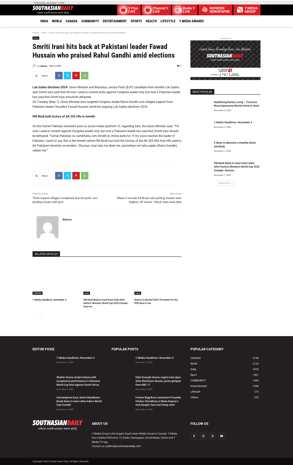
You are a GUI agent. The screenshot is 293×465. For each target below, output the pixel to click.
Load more (225, 182)
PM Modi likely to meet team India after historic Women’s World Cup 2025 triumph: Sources (105, 303)
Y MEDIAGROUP (251, 10)
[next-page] (40, 315)
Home (36, 32)
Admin (43, 66)
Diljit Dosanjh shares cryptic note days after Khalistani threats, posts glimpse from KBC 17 (158, 381)
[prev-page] (35, 315)
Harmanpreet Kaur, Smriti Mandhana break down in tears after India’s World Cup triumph (79, 401)
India (43, 32)
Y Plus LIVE (133, 10)
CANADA (37, 293)
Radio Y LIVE (189, 10)
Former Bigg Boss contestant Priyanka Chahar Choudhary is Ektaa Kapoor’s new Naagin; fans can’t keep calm (158, 401)
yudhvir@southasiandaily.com (123, 446)
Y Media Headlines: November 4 (49, 299)
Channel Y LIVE (160, 10)
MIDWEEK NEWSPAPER (220, 10)
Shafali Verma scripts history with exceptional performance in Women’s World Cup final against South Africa (78, 381)
